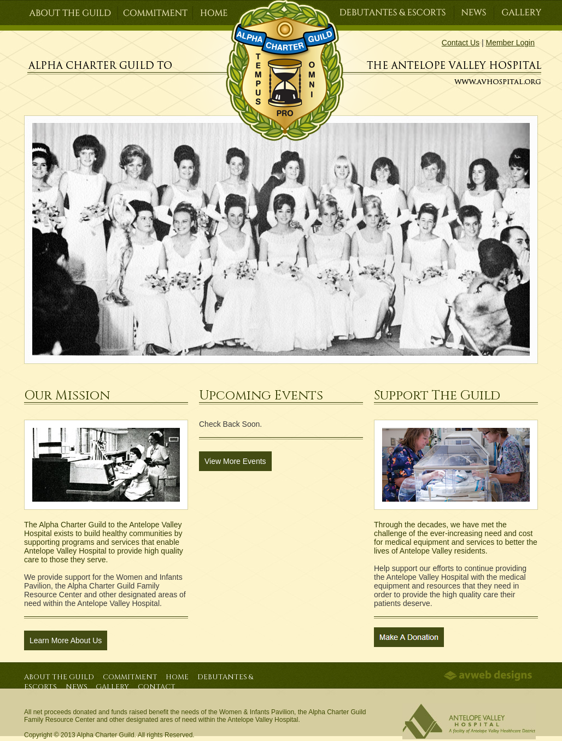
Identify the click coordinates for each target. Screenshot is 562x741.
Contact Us (460, 42)
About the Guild (59, 677)
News (76, 687)
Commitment (130, 677)
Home (177, 677)
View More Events (235, 461)
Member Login (510, 42)
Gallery (112, 687)
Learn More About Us (66, 640)
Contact (156, 687)
